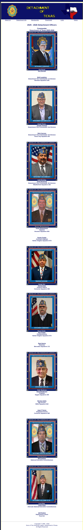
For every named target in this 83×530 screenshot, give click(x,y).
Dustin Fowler (41, 237)
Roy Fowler (42, 332)
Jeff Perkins (42, 513)
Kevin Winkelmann (42, 228)
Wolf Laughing (42, 77)
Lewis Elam (42, 505)
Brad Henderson (42, 391)
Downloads (48, 20)
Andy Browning (42, 181)
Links (62, 20)
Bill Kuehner (42, 458)
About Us (8, 20)
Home (76, 20)
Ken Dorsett (42, 71)
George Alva (42, 286)
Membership (35, 20)
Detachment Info (21, 20)
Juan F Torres (41, 410)
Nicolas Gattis (42, 401)
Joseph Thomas (42, 125)
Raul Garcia (42, 343)
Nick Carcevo (42, 133)
